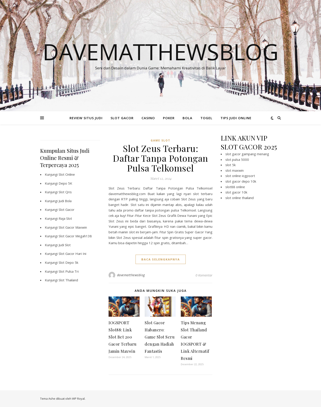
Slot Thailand (68, 280)
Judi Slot (65, 245)
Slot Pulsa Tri (69, 271)
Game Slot (160, 140)
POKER (169, 118)
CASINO (148, 118)
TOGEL (206, 118)
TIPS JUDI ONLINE (235, 118)
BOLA (187, 118)
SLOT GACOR (122, 118)
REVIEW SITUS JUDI (86, 118)
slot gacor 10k (236, 192)
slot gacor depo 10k (240, 181)
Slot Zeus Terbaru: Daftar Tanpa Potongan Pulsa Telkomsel (160, 158)
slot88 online (235, 187)
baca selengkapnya (160, 259)
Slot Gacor (66, 209)
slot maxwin (234, 170)
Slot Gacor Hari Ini (72, 253)
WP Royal (78, 399)
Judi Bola (65, 201)
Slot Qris (65, 192)
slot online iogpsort (240, 175)
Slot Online (67, 174)
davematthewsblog (131, 275)
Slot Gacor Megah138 (75, 236)
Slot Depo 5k (68, 262)
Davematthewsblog (160, 51)
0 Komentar (203, 275)
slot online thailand (239, 197)
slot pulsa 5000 (237, 159)
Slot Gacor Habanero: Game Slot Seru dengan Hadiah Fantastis (160, 337)
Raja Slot (65, 218)
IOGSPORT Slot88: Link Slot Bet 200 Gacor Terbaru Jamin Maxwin (123, 337)
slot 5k (230, 165)
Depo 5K (65, 183)
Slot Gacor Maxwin (73, 227)
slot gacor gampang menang (247, 154)
